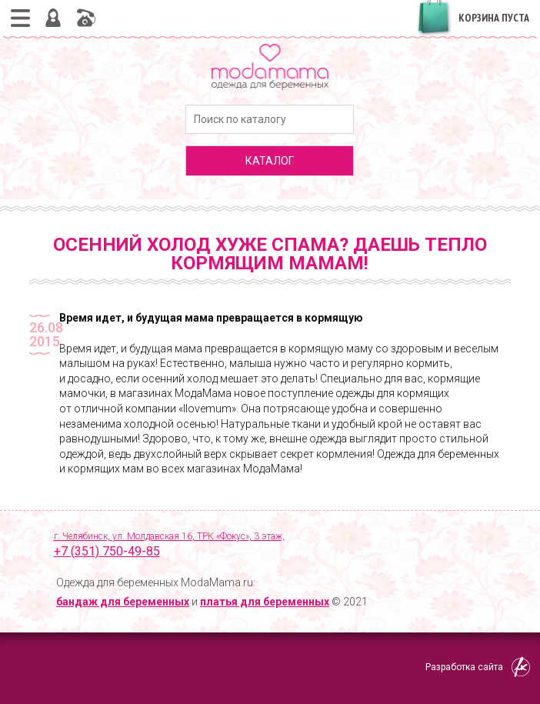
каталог (269, 161)
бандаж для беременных (122, 602)
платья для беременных (264, 602)
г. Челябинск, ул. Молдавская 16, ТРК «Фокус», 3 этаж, (282, 545)
